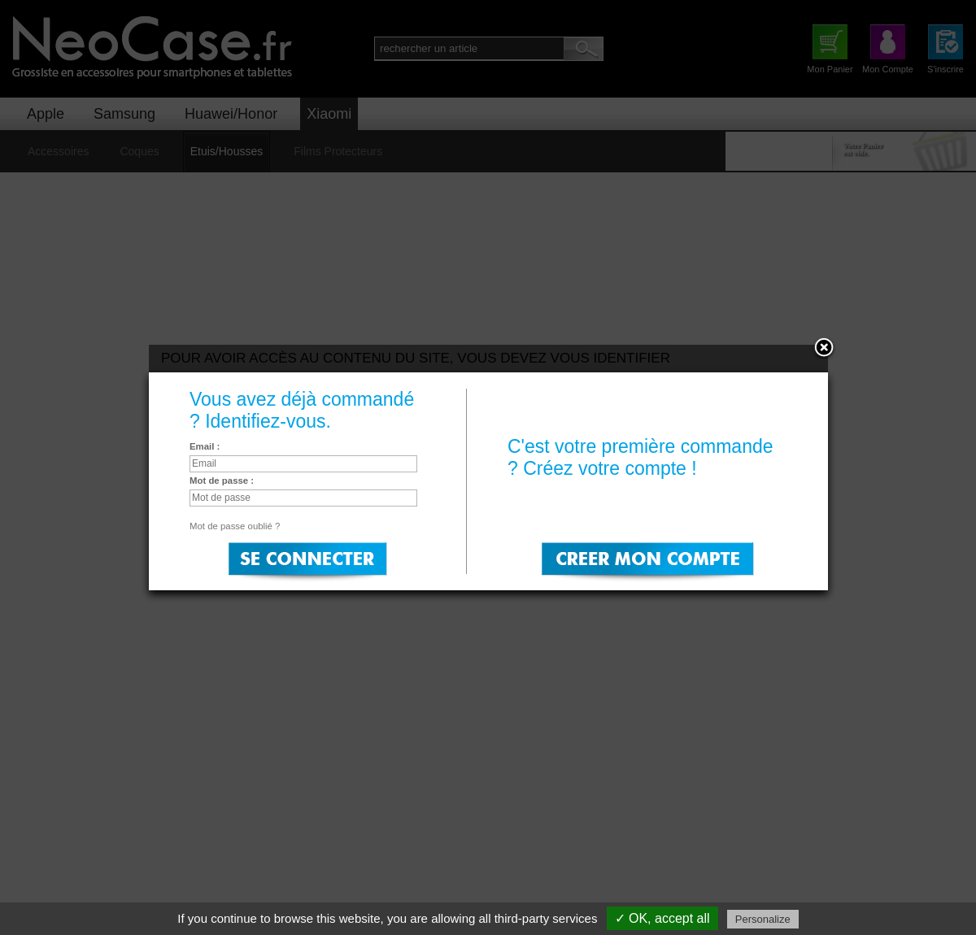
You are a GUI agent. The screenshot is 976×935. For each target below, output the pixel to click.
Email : (205, 446)
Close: (824, 349)
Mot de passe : (222, 480)
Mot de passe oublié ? (235, 526)
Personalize (763, 919)
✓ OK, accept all (662, 918)
